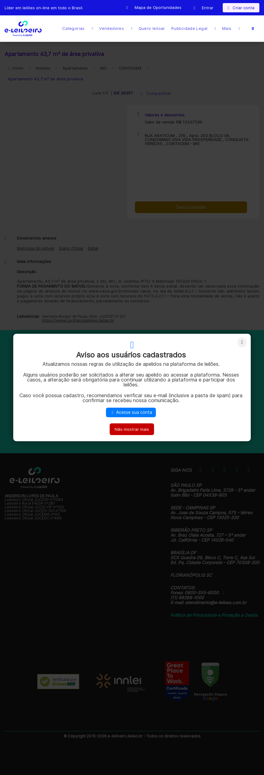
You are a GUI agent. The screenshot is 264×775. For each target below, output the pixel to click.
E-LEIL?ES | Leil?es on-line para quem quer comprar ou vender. (23, 28)
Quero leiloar (152, 28)
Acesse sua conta (131, 412)
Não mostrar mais (132, 429)
